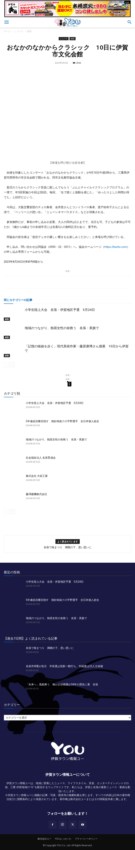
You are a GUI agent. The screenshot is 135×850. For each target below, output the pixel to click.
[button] (6, 22)
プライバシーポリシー (86, 838)
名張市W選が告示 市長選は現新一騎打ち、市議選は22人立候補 (64, 666)
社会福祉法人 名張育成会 (41, 457)
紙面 (29, 31)
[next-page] (12, 364)
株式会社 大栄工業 (37, 475)
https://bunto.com (115, 247)
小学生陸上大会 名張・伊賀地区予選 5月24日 (60, 310)
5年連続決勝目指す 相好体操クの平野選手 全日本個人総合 (62, 421)
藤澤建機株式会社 (36, 494)
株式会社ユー (44, 838)
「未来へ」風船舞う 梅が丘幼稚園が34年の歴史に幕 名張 (62, 684)
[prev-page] (6, 364)
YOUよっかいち (63, 838)
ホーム (7, 31)
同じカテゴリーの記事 (18, 300)
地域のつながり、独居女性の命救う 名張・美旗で (62, 328)
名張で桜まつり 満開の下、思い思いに (68, 547)
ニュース (18, 31)
